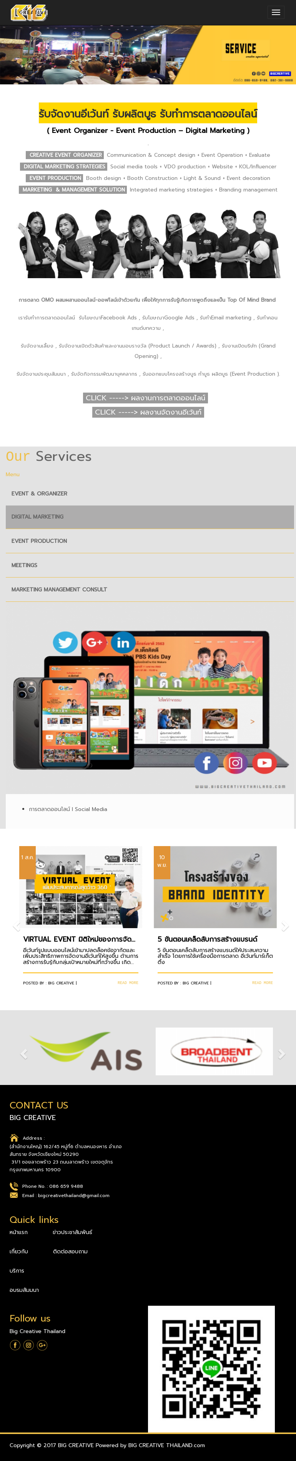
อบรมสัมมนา (24, 1290)
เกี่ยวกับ (20, 1252)
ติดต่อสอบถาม (70, 1252)
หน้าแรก (20, 1232)
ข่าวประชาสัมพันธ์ (72, 1232)
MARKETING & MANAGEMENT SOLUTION (75, 190)
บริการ (17, 1271)
